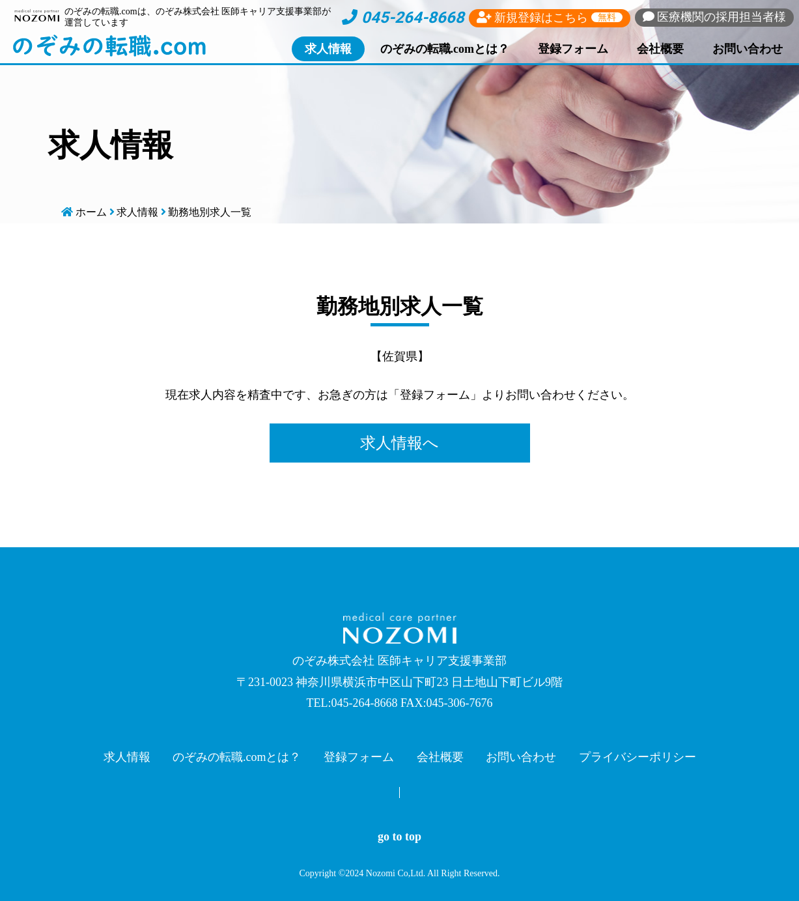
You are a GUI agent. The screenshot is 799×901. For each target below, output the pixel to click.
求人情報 (328, 48)
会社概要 (660, 48)
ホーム (91, 212)
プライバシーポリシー (637, 757)
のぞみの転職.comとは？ (444, 48)
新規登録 (550, 17)
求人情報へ (399, 443)
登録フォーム (573, 48)
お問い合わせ (747, 48)
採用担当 (715, 16)
